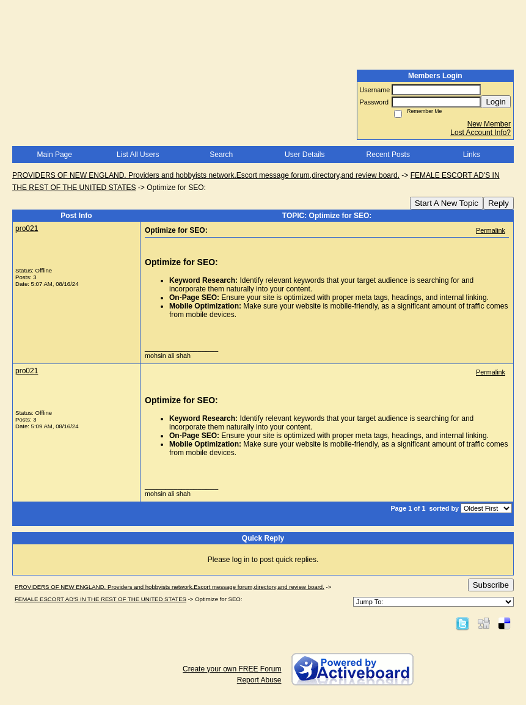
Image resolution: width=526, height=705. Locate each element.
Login (496, 101)
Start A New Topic (446, 203)
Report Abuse (259, 680)
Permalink (490, 230)
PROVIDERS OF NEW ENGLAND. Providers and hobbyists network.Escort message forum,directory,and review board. (206, 175)
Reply (498, 203)
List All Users (138, 154)
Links (471, 154)
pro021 (26, 228)
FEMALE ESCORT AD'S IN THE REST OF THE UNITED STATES (100, 599)
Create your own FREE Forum (232, 669)
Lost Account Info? (480, 132)
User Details (304, 154)
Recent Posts (388, 154)
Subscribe (491, 585)
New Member (489, 124)
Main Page (54, 154)
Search (221, 154)
